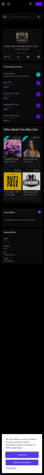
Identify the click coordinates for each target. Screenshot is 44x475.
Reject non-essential (22, 462)
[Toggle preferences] (11, 468)
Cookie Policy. (16, 448)
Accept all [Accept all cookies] (22, 455)
